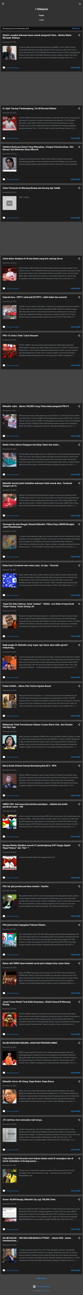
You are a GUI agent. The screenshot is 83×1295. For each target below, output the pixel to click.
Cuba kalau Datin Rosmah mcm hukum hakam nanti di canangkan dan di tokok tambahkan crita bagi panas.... (38, 1159)
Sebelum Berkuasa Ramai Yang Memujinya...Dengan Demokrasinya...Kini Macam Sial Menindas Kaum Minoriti (38, 148)
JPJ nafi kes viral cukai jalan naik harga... (23, 1120)
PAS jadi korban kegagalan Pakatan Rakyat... (25, 925)
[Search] (80, 4)
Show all (76, 29)
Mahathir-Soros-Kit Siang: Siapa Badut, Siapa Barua (28, 1081)
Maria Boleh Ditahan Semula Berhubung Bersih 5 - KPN (29, 765)
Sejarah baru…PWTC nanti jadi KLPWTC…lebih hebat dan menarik (35, 297)
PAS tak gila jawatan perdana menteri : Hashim (26, 886)
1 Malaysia (41, 9)
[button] (79, 35)
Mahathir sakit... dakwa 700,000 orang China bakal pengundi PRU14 (36, 406)
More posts (41, 1278)
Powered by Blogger (41, 1287)
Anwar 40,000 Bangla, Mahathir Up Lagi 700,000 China (29, 1199)
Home (41, 20)
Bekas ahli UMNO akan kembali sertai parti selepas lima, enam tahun (36, 963)
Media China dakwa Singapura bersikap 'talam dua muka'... (31, 444)
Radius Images (46, 1291)
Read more (75, 68)
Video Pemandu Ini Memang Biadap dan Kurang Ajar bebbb (31, 188)
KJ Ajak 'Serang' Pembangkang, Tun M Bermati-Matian (29, 108)
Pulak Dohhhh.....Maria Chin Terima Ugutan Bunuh (27, 686)
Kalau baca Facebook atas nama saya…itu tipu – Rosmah (30, 565)
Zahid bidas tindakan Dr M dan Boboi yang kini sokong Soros (33, 258)
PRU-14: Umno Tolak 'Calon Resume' (20, 335)
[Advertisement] (41, 88)
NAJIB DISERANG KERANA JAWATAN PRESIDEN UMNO (30, 1043)
